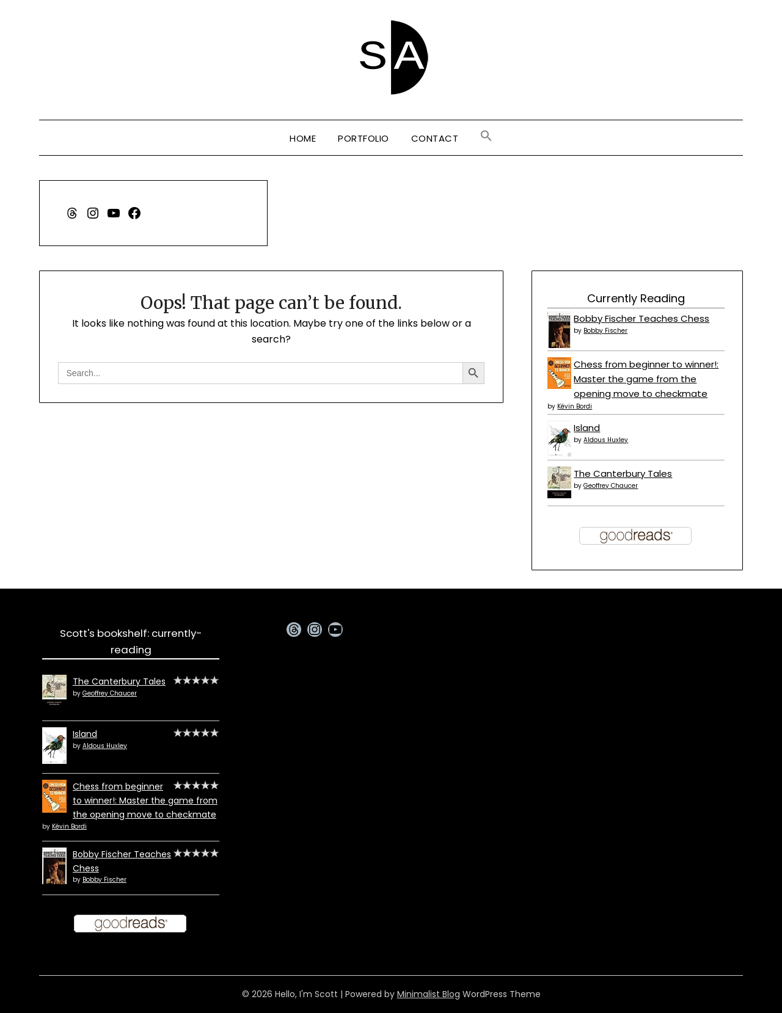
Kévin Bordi (574, 406)
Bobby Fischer (605, 330)
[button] (486, 136)
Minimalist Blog (428, 994)
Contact (435, 138)
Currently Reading (636, 298)
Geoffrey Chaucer (610, 485)
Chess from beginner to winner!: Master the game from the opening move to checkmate (646, 379)
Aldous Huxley (605, 440)
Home (303, 138)
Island (587, 427)
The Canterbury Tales (623, 473)
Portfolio (363, 138)
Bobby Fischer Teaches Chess (641, 318)
